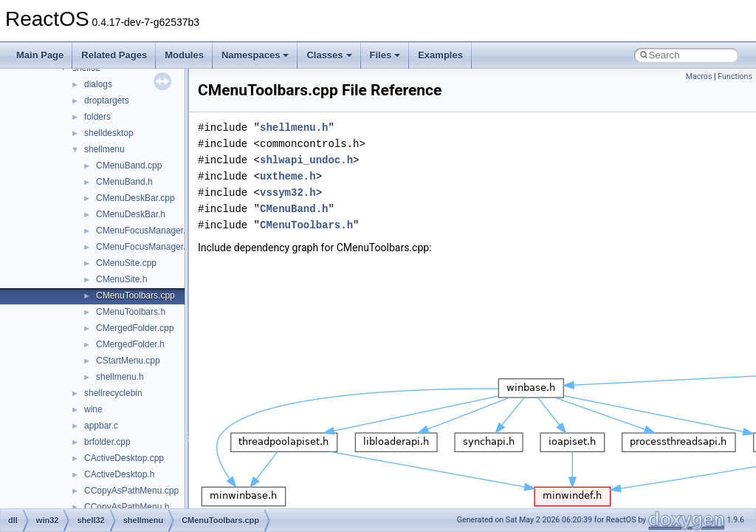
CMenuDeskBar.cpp (135, 198)
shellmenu (104, 149)
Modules (184, 55)
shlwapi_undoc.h (306, 160)
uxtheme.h (288, 176)
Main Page (39, 55)
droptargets (106, 100)
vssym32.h (288, 192)
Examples (440, 55)
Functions (735, 76)
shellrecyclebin (113, 393)
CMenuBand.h (124, 182)
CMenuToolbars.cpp (135, 295)
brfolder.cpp (107, 442)
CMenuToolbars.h (130, 312)
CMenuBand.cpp (129, 165)
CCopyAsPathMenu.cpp (131, 490)
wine (93, 409)
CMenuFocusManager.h (143, 247)
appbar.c (101, 425)
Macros (699, 76)
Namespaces (255, 55)
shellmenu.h (120, 377)
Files (385, 55)
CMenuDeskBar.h (130, 214)
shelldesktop (109, 133)
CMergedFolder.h (130, 344)
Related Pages (114, 55)
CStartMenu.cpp (128, 360)
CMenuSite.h (121, 279)
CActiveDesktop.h (119, 474)
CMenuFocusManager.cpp (148, 230)
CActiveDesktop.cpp (124, 458)
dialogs (98, 84)
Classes (328, 55)
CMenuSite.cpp (126, 263)
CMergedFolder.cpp (134, 328)
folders (97, 117)
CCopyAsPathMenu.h (126, 507)
